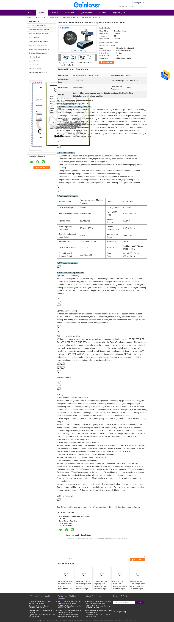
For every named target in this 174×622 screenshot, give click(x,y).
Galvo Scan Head (34, 57)
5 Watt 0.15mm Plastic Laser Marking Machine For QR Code (70, 611)
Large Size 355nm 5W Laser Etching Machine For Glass (83, 584)
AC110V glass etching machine (101, 507)
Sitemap (123, 612)
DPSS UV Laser (34, 37)
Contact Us (102, 12)
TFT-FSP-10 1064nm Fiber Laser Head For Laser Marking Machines (98, 602)
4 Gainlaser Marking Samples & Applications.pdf (72, 104)
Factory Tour (69, 12)
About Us (55, 12)
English (140, 3)
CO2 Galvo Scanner (35, 69)
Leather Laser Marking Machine (39, 49)
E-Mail (116, 612)
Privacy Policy (41, 620)
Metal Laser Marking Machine (38, 53)
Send (139, 602)
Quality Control (86, 12)
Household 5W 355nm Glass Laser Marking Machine (65, 584)
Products (42, 12)
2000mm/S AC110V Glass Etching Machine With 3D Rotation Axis (137, 584)
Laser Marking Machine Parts (38, 73)
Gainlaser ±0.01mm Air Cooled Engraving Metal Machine (39, 607)
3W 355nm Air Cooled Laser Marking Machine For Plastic (69, 607)
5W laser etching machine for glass (74, 507)
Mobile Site (117, 614)
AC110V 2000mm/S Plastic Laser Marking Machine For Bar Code (68, 615)
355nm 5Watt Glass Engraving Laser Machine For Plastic (100, 584)
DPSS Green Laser (35, 65)
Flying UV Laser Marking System (39, 33)
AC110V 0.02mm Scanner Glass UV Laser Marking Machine (119, 584)
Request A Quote (119, 12)
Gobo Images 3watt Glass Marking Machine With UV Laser (40, 602)
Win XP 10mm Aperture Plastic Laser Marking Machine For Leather (69, 602)
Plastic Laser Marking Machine (38, 41)
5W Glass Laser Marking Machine (127, 507)
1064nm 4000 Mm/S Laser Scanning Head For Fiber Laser (98, 607)
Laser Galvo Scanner (35, 61)
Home (30, 12)
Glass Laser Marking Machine (51, 17)
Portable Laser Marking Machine (39, 29)
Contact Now (107, 62)
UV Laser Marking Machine (37, 25)
